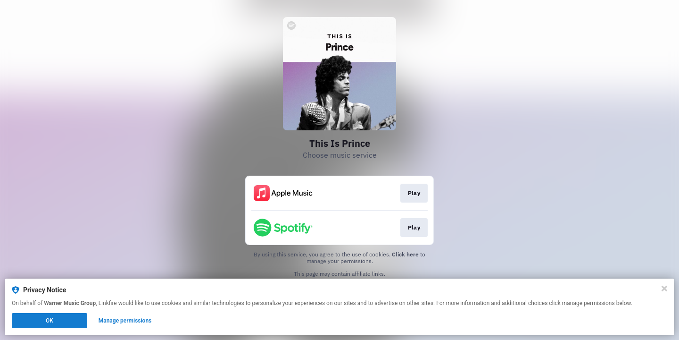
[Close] (664, 288)
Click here (405, 254)
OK (49, 320)
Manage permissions (125, 320)
